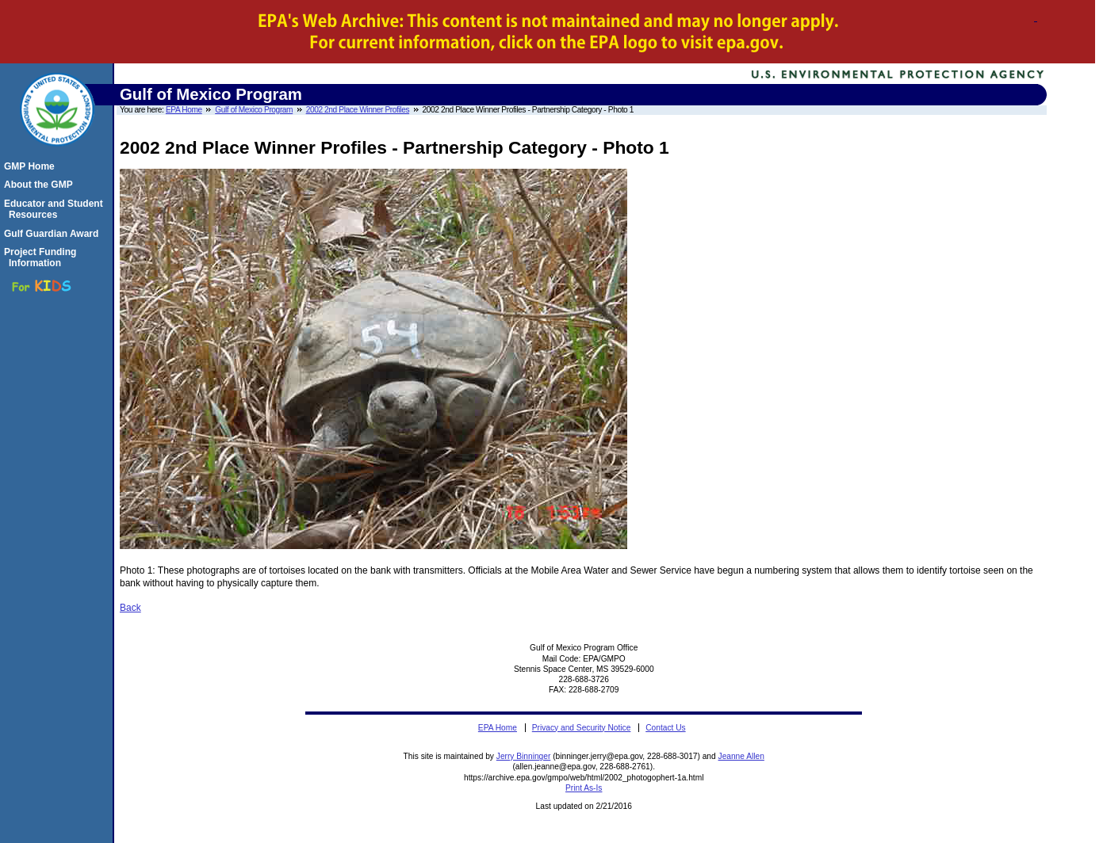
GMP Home (32, 166)
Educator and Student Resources (56, 209)
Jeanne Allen (741, 756)
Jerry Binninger (523, 756)
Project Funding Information (42, 257)
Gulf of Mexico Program (254, 109)
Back (130, 607)
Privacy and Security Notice (581, 727)
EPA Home (184, 109)
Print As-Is (583, 788)
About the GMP (41, 184)
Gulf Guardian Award (53, 233)
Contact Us (665, 727)
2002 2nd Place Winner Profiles (357, 109)
